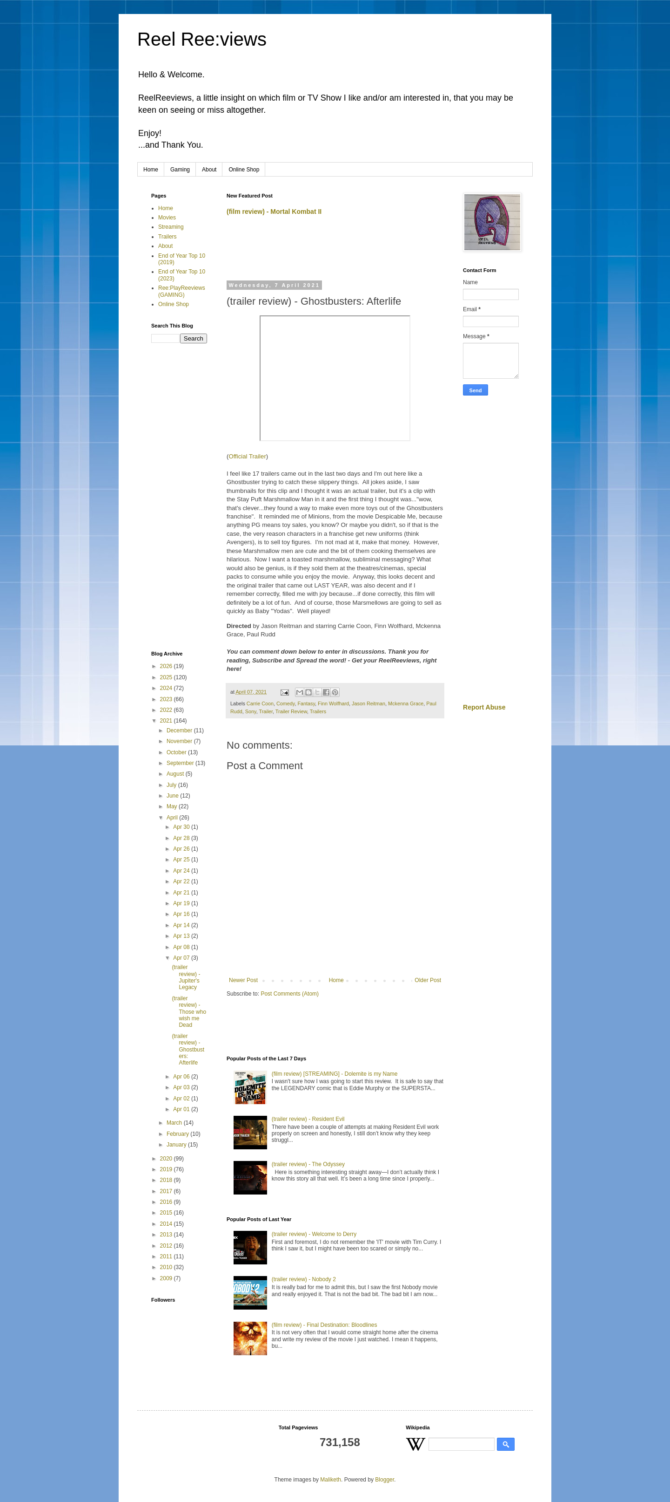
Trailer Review (291, 711)
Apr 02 (182, 1098)
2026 (167, 666)
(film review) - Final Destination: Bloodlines (324, 1325)
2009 (167, 1278)
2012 (167, 1246)
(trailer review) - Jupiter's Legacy (186, 977)
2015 (167, 1212)
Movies (167, 217)
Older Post (428, 980)
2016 (167, 1202)
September (181, 763)
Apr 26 (182, 849)
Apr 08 (182, 947)
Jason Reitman (368, 703)
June (173, 795)
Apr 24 (182, 870)
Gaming (180, 169)
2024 (167, 688)
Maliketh (330, 1479)
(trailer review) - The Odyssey (308, 1164)
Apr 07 (182, 958)
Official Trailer (247, 456)
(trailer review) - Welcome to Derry (314, 1234)
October (177, 752)
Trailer (266, 711)
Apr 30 (182, 827)
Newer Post (243, 980)
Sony (250, 711)
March (175, 1123)
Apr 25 (182, 859)
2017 (167, 1191)
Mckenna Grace (405, 703)
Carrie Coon (260, 703)
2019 (167, 1169)
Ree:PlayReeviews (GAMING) (181, 291)
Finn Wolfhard (333, 703)
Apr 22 (182, 881)
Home (150, 169)
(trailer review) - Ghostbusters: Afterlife (188, 1049)
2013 (167, 1234)
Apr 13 (182, 936)
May (173, 806)
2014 (167, 1224)
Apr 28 (182, 838)
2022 (167, 710)
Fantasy (306, 703)
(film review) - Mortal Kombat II (274, 211)
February (178, 1134)
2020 (167, 1158)
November (180, 741)
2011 (167, 1256)
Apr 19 (182, 903)
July (172, 785)
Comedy (285, 703)
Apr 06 (182, 1076)
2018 (167, 1180)
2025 (167, 677)
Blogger (384, 1479)
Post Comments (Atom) (290, 993)
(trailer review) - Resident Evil (308, 1119)
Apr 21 (182, 892)
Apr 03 (182, 1087)
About (209, 169)
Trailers (318, 711)
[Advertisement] (335, 252)
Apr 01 (182, 1109)
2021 (167, 720)
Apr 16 (182, 914)
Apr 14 (182, 925)
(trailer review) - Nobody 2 (304, 1279)
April (173, 817)
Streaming (171, 227)
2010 (167, 1267)
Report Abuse (484, 707)
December (180, 730)
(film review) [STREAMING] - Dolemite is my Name (335, 1074)
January (177, 1144)
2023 (167, 699)
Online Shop (243, 169)
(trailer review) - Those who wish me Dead (189, 1012)
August (176, 774)
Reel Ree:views (202, 39)
